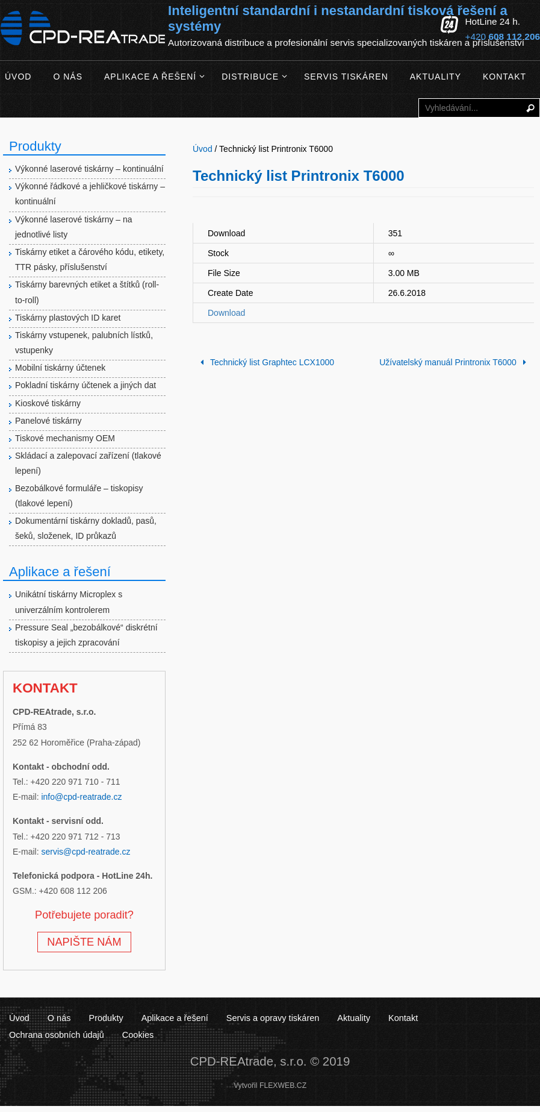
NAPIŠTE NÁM (84, 942)
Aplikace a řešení (174, 1018)
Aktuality (352, 1018)
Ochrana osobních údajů (481, 1018)
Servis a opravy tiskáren (271, 1018)
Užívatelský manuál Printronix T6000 (454, 362)
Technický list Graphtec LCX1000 (265, 362)
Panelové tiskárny (48, 421)
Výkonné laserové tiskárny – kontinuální (89, 169)
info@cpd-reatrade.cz (81, 797)
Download (226, 313)
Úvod (19, 1018)
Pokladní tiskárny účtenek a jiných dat (85, 385)
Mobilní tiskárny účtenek (60, 367)
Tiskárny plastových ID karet (67, 317)
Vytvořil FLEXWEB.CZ (270, 1085)
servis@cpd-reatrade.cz (85, 851)
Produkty (105, 1018)
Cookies (24, 1035)
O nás (59, 1018)
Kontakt (401, 1018)
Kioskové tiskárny (48, 403)
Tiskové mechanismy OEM (65, 438)
